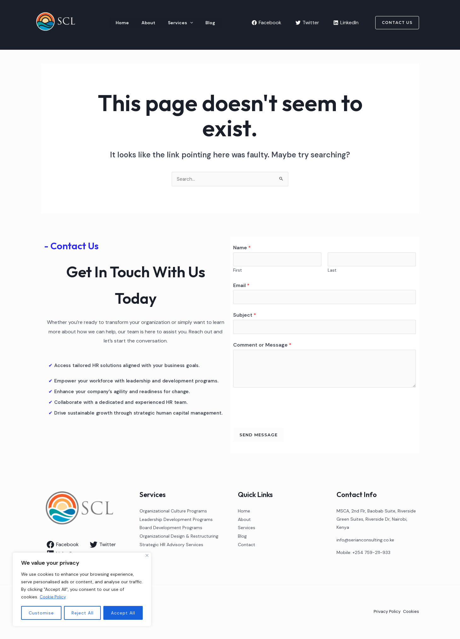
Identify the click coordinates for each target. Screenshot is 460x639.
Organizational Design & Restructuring (179, 537)
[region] (82, 589)
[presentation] (281, 408)
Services (163, 22)
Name (242, 248)
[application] (173, 22)
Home (118, 22)
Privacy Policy (385, 614)
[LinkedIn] (346, 22)
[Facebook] (266, 22)
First (237, 271)
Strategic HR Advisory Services (171, 546)
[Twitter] (307, 22)
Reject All (83, 613)
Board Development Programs (171, 529)
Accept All (123, 613)
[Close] (147, 555)
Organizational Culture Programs (173, 513)
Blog (187, 22)
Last (332, 271)
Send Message (258, 436)
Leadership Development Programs (176, 521)
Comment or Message (262, 347)
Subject (244, 316)
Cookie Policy (54, 597)
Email (241, 286)
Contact (246, 546)
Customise (41, 613)
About (138, 22)
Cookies (410, 614)
